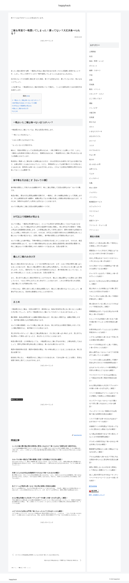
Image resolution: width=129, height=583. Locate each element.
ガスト (91, 127)
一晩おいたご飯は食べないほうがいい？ (26, 100)
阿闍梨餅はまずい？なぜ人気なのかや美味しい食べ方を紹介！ (103, 312)
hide (28, 96)
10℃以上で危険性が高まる (22, 106)
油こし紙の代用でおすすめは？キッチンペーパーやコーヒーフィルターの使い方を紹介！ (103, 477)
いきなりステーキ (95, 131)
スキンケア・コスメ (96, 94)
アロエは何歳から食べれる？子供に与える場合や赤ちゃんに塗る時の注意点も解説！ (103, 459)
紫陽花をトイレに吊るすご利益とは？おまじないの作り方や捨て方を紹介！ (103, 252)
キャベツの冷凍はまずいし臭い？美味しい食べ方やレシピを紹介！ (103, 346)
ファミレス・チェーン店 (98, 225)
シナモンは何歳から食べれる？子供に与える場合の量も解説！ (103, 338)
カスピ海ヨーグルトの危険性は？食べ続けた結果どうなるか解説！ (103, 267)
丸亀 (90, 183)
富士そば (92, 122)
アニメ (91, 216)
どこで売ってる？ (95, 98)
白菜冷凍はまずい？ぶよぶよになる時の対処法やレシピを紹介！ (103, 331)
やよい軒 (92, 155)
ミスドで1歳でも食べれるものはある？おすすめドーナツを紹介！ (103, 420)
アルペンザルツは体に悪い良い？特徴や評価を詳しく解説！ (103, 297)
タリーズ (92, 141)
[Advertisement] (47, 54)
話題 (90, 80)
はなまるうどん (95, 136)
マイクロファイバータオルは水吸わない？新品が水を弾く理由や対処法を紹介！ (103, 378)
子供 (90, 75)
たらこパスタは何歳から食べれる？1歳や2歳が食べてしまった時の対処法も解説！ (103, 322)
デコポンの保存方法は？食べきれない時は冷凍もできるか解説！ (103, 443)
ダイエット (93, 66)
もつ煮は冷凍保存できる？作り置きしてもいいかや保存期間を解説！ (103, 435)
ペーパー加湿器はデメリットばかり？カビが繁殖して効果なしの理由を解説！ (103, 394)
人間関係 (92, 52)
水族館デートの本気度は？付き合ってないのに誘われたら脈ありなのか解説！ (103, 427)
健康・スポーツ (95, 70)
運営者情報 (93, 486)
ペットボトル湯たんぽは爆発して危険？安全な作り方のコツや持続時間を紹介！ (103, 361)
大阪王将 (92, 113)
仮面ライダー (94, 220)
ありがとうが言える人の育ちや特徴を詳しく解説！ (103, 282)
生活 (90, 56)
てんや (91, 174)
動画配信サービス (95, 202)
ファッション (94, 230)
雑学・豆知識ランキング (97, 495)
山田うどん (93, 169)
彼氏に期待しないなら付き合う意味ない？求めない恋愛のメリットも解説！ (103, 468)
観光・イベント (95, 89)
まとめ (15, 111)
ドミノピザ (93, 108)
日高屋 (91, 117)
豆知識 (91, 84)
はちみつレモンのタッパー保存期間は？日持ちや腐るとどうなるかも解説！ (103, 369)
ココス (91, 145)
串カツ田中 (93, 188)
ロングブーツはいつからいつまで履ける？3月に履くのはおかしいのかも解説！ (103, 403)
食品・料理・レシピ (16, 399)
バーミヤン (93, 197)
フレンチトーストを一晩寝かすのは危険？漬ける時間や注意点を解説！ (103, 412)
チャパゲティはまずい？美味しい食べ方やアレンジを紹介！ (103, 275)
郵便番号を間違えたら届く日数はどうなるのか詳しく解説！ (103, 450)
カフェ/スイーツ (95, 206)
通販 (90, 103)
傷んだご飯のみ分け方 (20, 108)
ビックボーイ (94, 178)
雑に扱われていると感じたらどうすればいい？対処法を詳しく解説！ (103, 305)
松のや (91, 159)
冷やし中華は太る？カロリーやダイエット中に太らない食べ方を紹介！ (103, 259)
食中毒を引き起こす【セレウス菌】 (25, 103)
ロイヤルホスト (95, 150)
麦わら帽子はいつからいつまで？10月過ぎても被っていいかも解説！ (103, 353)
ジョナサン (93, 192)
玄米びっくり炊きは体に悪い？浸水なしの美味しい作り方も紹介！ (103, 244)
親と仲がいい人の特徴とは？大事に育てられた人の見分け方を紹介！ (103, 290)
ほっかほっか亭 (95, 164)
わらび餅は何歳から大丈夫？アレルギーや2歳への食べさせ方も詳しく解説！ (103, 387)
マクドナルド (94, 211)
